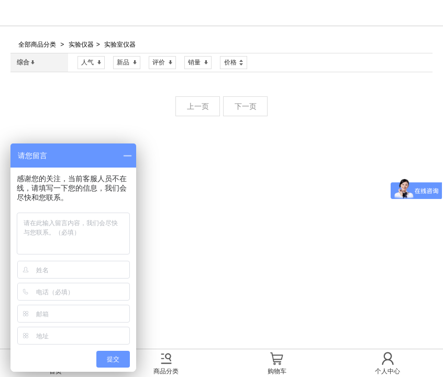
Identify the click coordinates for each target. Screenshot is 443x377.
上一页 (198, 106)
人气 (91, 62)
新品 (127, 62)
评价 (162, 62)
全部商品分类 (37, 44)
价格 (233, 61)
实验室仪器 (120, 44)
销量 (198, 62)
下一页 (246, 106)
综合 (26, 62)
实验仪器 (81, 44)
